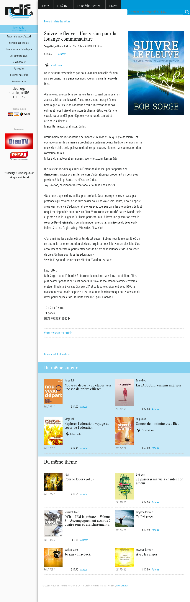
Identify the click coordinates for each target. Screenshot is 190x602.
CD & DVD (63, 6)
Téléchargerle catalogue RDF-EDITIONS (19, 92)
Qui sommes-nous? (19, 55)
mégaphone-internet (19, 177)
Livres (46, 6)
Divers (113, 6)
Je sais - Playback (78, 554)
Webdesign (9, 173)
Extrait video (53, 65)
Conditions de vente (19, 42)
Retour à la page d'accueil (19, 36)
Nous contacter (122, 585)
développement (26, 173)
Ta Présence (144, 517)
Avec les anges (146, 554)
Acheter (61, 54)
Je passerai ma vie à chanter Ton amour (159, 481)
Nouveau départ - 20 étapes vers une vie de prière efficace (88, 387)
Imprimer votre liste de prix (19, 49)
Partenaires (19, 68)
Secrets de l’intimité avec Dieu (157, 423)
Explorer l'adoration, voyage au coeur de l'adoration (87, 425)
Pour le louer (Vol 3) (79, 479)
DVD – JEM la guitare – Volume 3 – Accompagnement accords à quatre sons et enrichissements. (88, 521)
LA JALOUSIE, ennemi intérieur (158, 385)
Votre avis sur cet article (58, 333)
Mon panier (19, 29)
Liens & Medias (19, 62)
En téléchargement (89, 6)
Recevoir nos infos (19, 75)
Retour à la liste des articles (57, 21)
